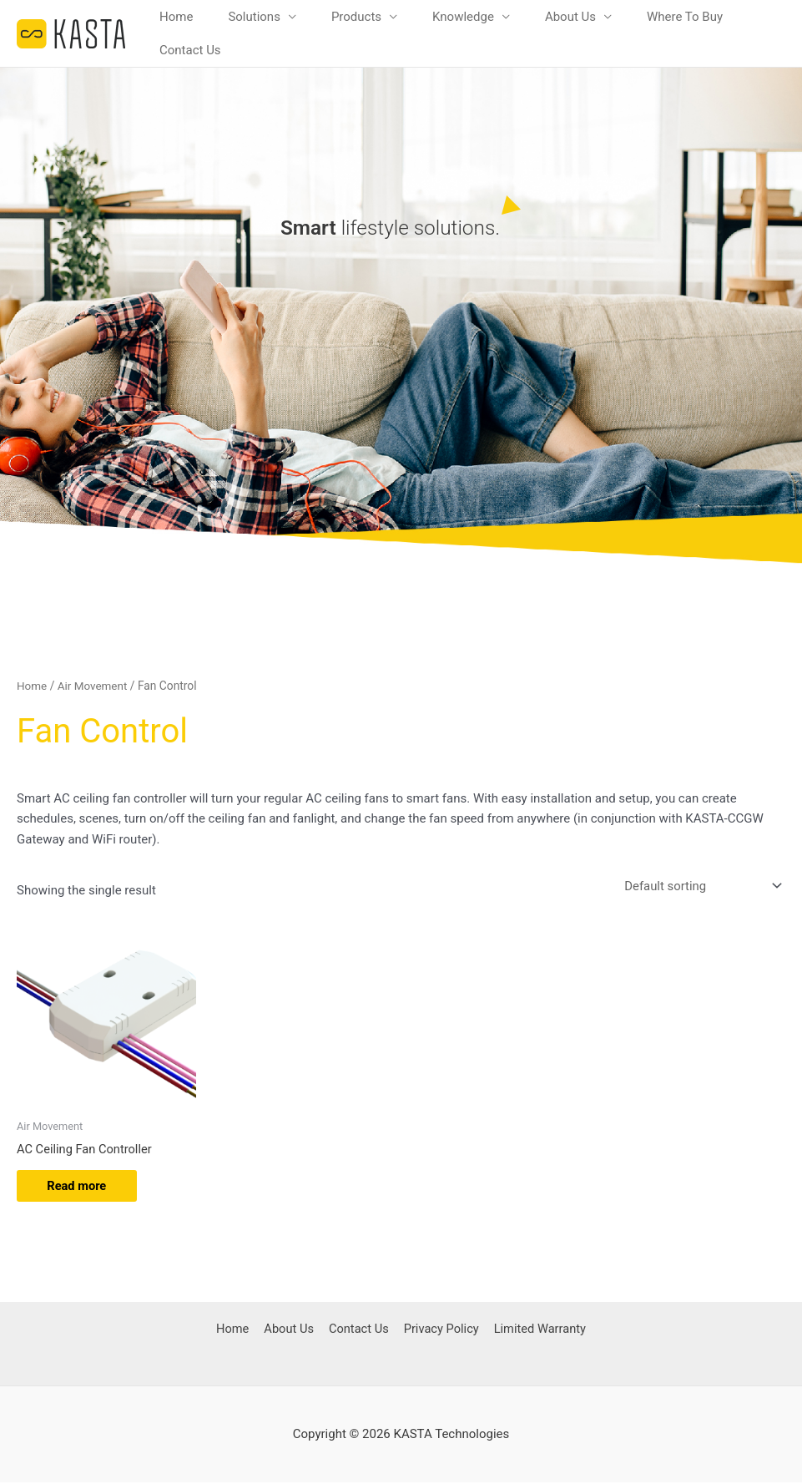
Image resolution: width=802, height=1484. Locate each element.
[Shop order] (699, 885)
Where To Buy (685, 16)
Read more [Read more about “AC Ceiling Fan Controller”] (80, 1186)
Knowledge (463, 16)
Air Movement (94, 685)
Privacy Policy (439, 1330)
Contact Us (190, 50)
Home (176, 16)
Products (356, 16)
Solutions (254, 16)
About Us (570, 16)
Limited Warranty (538, 1330)
